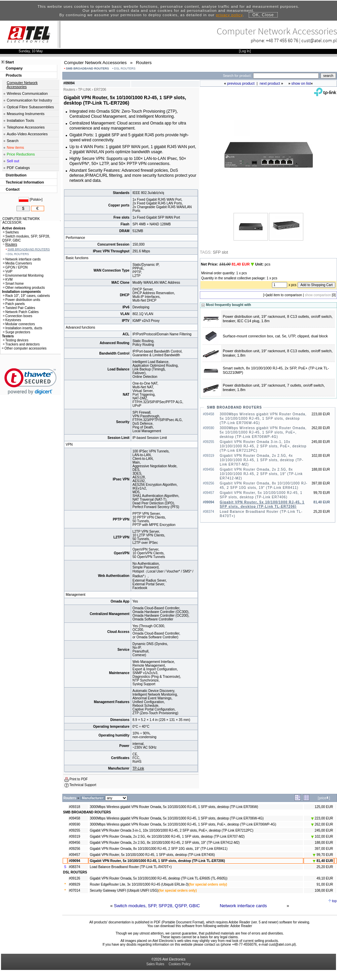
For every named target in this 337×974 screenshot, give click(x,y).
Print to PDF (78, 779)
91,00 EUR (324, 884)
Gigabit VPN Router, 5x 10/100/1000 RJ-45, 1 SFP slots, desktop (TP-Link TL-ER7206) (157, 861)
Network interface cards (243, 905)
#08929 (74, 884)
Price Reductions (21, 154)
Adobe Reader (241, 926)
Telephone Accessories (26, 127)
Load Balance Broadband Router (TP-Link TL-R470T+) (131, 867)
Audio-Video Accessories (27, 134)
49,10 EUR (324, 878)
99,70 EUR (323, 855)
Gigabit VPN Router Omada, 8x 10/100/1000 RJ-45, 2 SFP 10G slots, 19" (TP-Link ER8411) (158, 849)
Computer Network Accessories (22, 85)
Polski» (36, 199)
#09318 (74, 807)
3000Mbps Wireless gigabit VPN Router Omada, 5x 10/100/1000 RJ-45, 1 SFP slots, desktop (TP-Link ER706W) (174, 807)
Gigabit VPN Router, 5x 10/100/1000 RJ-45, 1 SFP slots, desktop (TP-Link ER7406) (152, 855)
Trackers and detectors (21, 344)
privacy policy (229, 15)
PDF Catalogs (18, 168)
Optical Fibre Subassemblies (30, 107)
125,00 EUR (324, 807)
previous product (240, 83)
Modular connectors (19, 324)
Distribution (16, 175)
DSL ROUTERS (124, 68)
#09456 (74, 842)
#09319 (74, 836)
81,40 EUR (323, 861)
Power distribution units (21, 300)
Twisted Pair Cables (19, 308)
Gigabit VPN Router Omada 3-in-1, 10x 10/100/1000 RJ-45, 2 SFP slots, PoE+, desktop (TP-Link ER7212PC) (263, 446)
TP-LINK (84, 89)
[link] (30, 381)
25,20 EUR (324, 867)
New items (15, 147)
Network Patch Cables (21, 312)
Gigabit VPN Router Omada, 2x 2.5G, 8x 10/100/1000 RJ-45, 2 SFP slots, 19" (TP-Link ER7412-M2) (261, 474)
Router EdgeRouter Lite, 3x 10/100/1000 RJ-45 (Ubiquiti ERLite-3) (139, 884)
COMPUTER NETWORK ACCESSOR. (21, 220)
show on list (301, 83)
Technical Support (82, 785)
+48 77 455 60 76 (282, 40)
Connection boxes (17, 316)
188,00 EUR (324, 842)
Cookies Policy (179, 964)
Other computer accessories (24, 348)
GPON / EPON (15, 267)
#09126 (74, 878)
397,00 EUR (324, 849)
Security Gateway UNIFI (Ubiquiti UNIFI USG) (124, 890)
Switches (11, 232)
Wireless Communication (27, 93)
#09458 (74, 818)
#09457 (74, 855)
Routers (10, 244)
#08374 (74, 867)
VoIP (7, 271)
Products (14, 75)
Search (13, 141)
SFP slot (220, 252)
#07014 (74, 890)
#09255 (74, 830)
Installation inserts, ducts (22, 328)
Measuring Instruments (25, 114)
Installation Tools (20, 120)
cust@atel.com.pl (319, 40)
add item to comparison (284, 295)
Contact (13, 189)
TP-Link (138, 768)
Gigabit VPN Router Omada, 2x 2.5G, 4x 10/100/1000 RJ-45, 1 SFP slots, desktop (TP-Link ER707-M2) (261, 460)
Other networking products (24, 287)
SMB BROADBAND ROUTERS (87, 68)
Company (14, 68)
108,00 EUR (324, 890)
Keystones (12, 320)
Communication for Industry (29, 100)
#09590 (74, 824)
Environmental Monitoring (23, 275)
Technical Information (25, 182)
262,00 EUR (322, 824)
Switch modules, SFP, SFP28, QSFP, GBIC (157, 905)
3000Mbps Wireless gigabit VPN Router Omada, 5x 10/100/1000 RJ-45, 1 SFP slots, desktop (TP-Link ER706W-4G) (263, 418)
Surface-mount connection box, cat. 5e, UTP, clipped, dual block (275, 336)
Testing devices (15, 340)
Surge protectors (16, 332)
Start (9, 62)
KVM (8, 279)
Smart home (13, 283)
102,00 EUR (322, 836)
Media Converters (17, 263)
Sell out (13, 161)
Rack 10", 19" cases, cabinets (26, 296)
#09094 (74, 861)
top (334, 901)
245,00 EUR (324, 830)
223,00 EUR (322, 818)
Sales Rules (155, 964)
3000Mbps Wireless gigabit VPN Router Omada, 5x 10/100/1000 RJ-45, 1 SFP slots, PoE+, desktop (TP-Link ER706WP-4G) (263, 432)
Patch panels (14, 304)
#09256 (74, 849)
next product (269, 83)
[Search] (286, 76)
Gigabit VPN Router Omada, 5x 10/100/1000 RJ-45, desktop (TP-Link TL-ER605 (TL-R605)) (158, 878)
